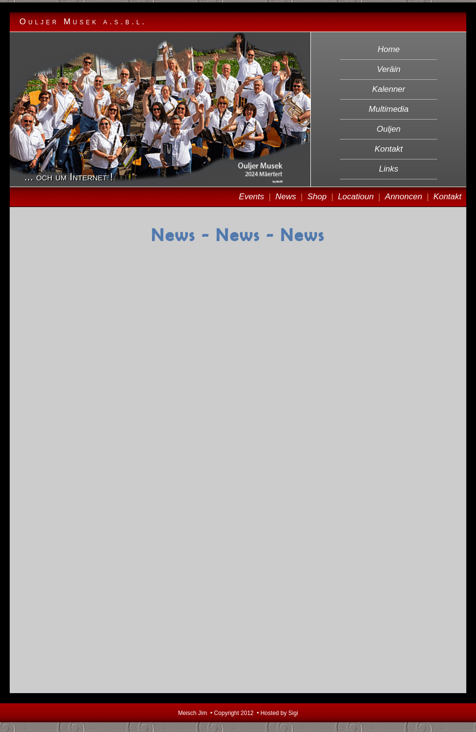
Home (389, 49)
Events (251, 196)
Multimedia (388, 109)
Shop (317, 196)
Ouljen (389, 129)
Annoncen (404, 196)
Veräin (389, 69)
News (285, 196)
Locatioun (356, 196)
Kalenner (388, 89)
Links (388, 169)
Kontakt (388, 149)
